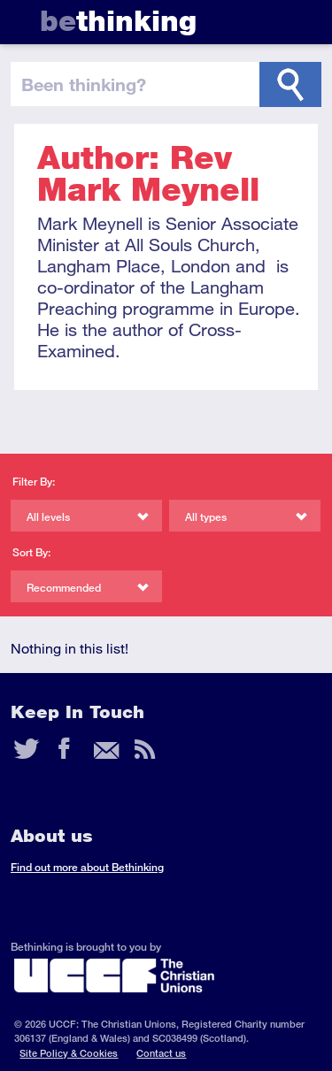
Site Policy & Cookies (68, 1053)
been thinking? (83, 84)
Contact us (161, 1053)
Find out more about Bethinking (87, 867)
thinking (118, 21)
